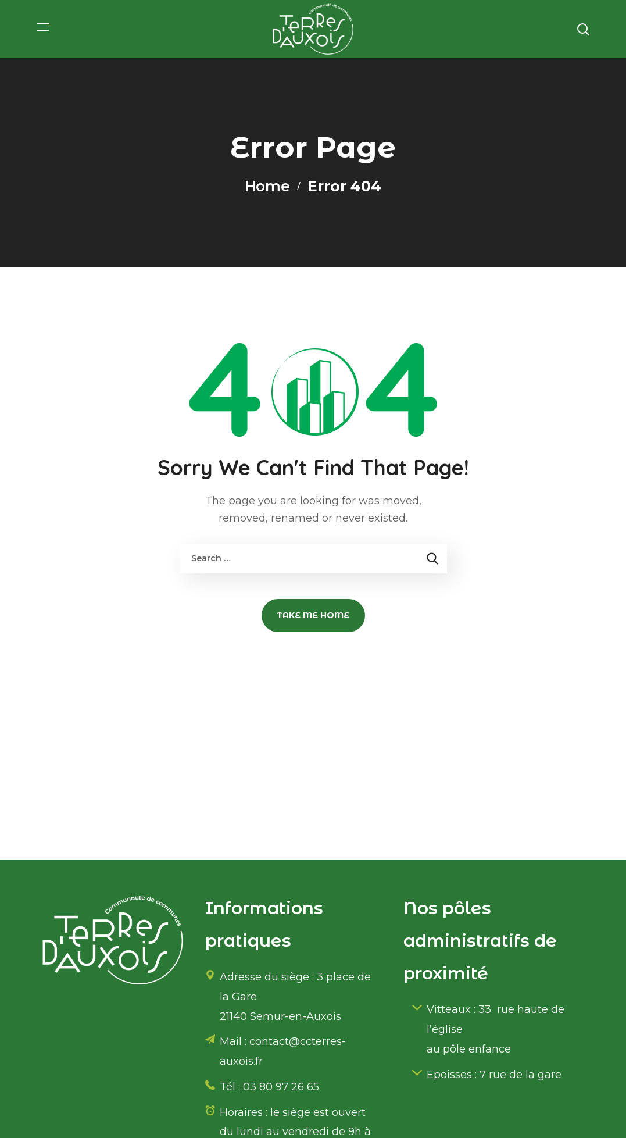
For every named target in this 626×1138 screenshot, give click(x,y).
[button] (583, 29)
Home (268, 186)
